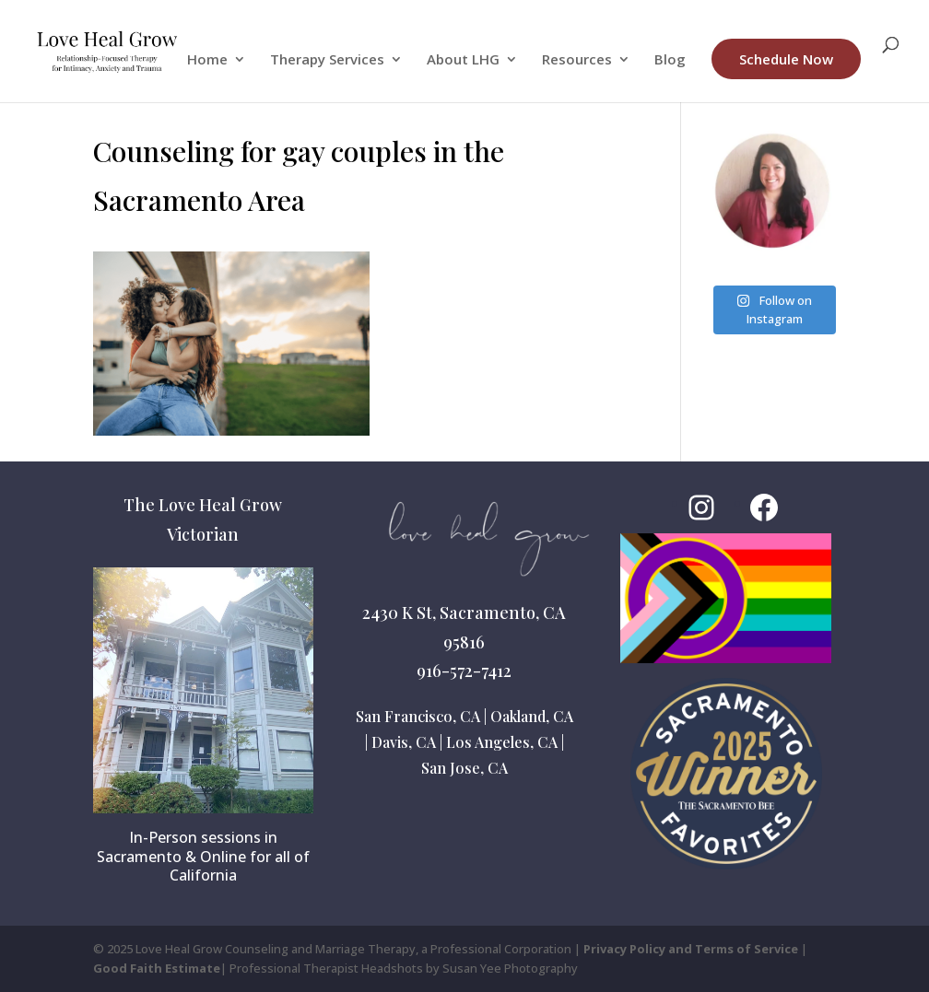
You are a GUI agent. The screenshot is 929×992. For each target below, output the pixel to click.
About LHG (463, 60)
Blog (670, 60)
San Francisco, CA (418, 716)
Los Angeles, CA (502, 742)
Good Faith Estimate (156, 968)
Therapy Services (327, 60)
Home (207, 60)
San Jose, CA (464, 767)
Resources (577, 60)
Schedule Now (786, 59)
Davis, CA (403, 742)
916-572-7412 (464, 670)
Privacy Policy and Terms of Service (690, 948)
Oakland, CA (531, 716)
